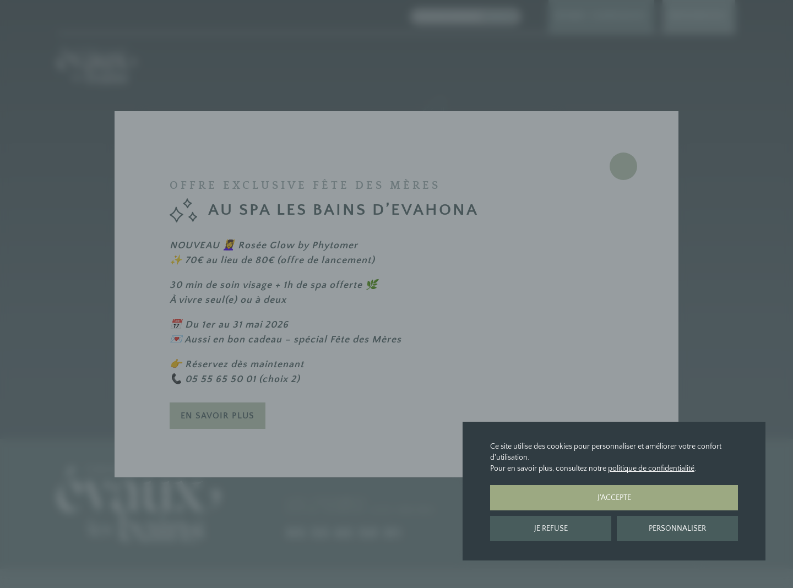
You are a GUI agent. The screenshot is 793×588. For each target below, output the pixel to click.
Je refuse (551, 528)
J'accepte (614, 497)
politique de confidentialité (651, 468)
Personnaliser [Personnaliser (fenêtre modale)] (677, 528)
